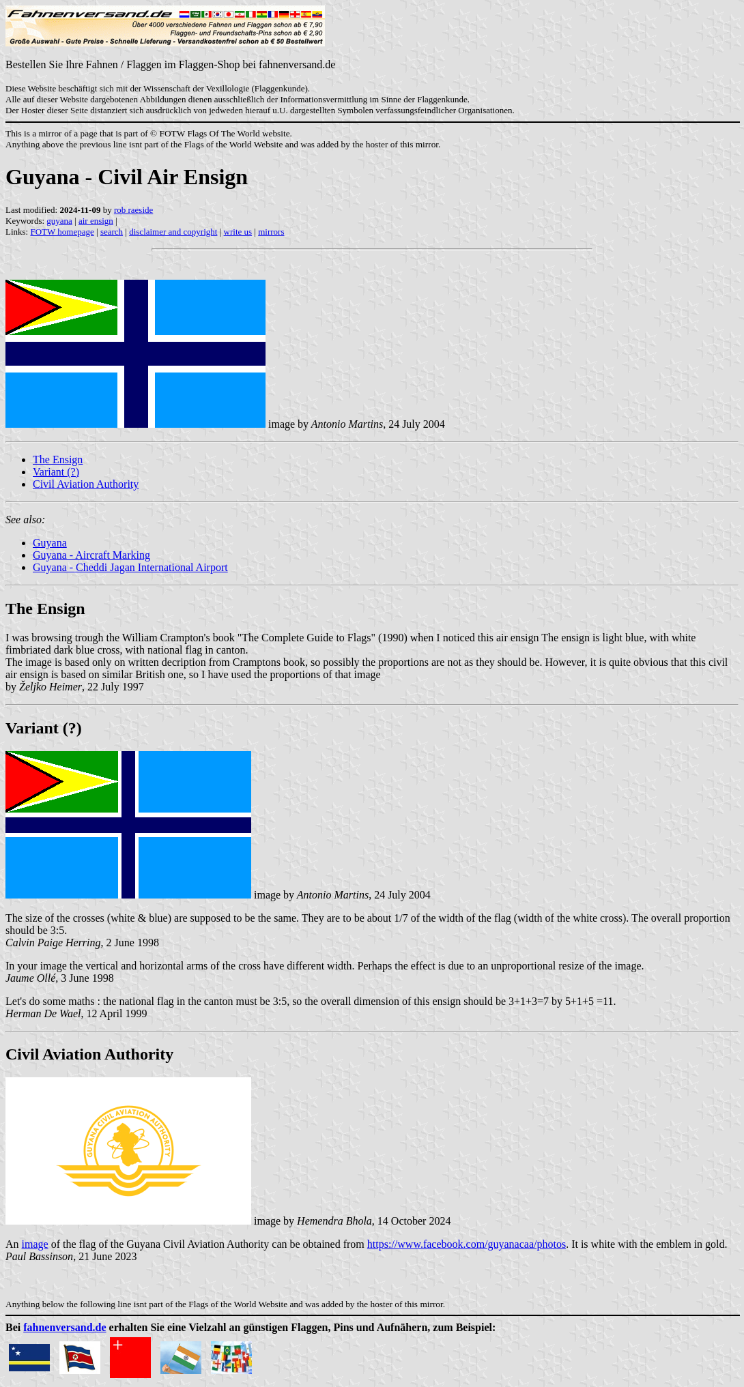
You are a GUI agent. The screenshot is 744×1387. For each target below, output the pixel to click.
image (35, 1244)
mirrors (271, 232)
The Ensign (58, 459)
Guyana (50, 543)
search (111, 232)
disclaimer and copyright (173, 232)
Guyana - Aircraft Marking (91, 555)
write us (238, 232)
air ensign (95, 221)
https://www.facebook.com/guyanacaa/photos (466, 1244)
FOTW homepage (62, 232)
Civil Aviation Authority (86, 484)
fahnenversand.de (64, 1327)
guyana (59, 221)
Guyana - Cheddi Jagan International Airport (130, 567)
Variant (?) (56, 472)
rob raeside (133, 210)
